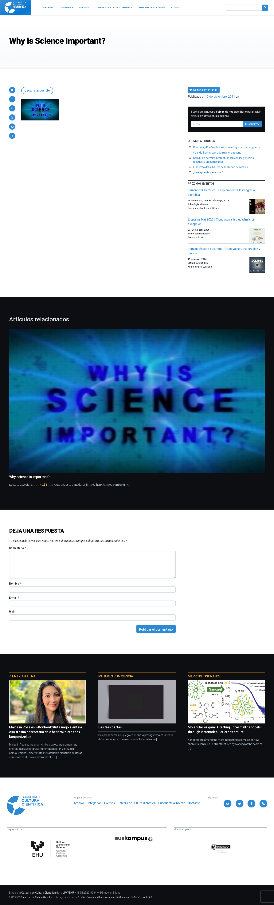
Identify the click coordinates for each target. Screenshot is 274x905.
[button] (12, 90)
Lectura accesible (37, 90)
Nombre (15, 583)
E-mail (14, 597)
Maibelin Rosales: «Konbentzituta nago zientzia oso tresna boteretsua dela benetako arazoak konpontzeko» (45, 732)
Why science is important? (29, 477)
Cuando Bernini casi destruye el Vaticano (217, 152)
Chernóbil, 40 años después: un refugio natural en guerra (226, 147)
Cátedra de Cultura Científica (136, 803)
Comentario (17, 548)
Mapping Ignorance (204, 676)
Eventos (109, 803)
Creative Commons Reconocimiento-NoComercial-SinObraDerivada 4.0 (114, 897)
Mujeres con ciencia (115, 676)
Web (11, 611)
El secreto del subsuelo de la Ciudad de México (220, 167)
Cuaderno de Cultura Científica (37, 897)
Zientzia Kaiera (22, 676)
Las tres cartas (110, 727)
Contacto (194, 803)
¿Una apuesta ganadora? (208, 172)
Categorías (94, 803)
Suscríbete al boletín (171, 803)
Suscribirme (252, 124)
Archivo (79, 803)
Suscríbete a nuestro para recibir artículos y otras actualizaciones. (226, 113)
